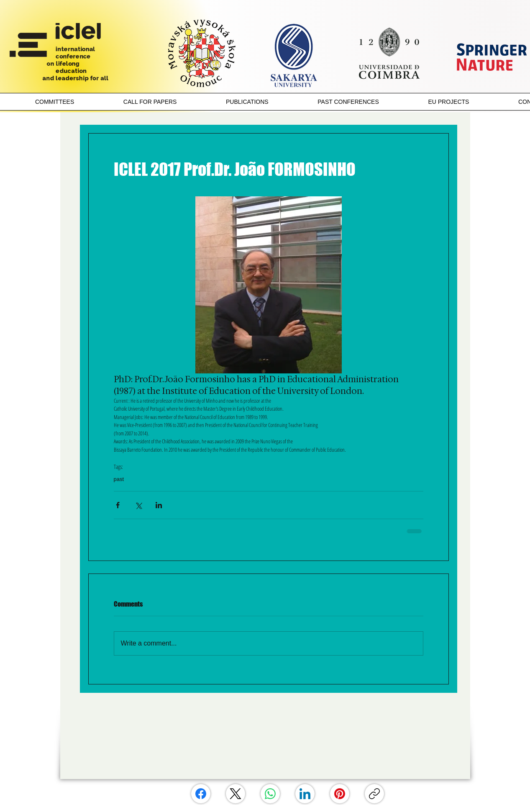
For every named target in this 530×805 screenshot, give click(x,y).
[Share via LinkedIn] (159, 505)
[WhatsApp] (270, 793)
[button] (54, 101)
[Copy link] (374, 793)
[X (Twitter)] (235, 793)
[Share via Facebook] (118, 505)
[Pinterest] (339, 793)
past (119, 479)
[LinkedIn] (305, 793)
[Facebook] (200, 793)
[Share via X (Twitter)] (138, 505)
